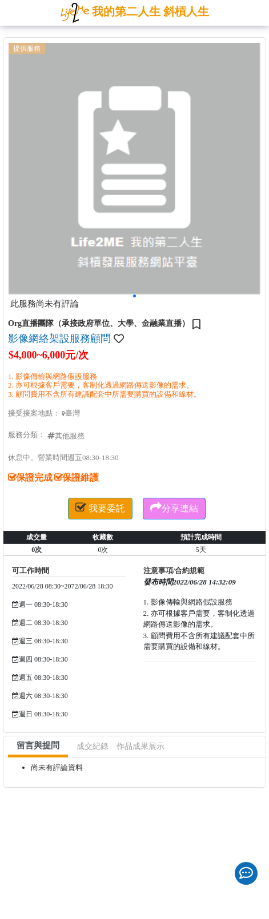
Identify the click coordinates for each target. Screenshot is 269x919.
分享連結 (174, 507)
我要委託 (100, 507)
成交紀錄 (93, 746)
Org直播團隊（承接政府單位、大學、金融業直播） (99, 323)
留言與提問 (38, 745)
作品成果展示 (140, 746)
